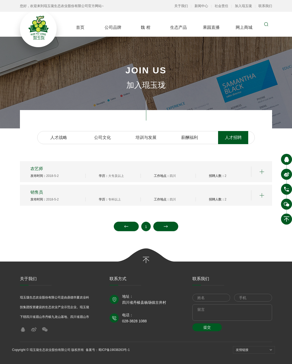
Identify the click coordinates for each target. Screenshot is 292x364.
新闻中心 (201, 6)
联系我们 (265, 6)
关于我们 (181, 6)
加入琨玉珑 (243, 6)
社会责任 (221, 6)
